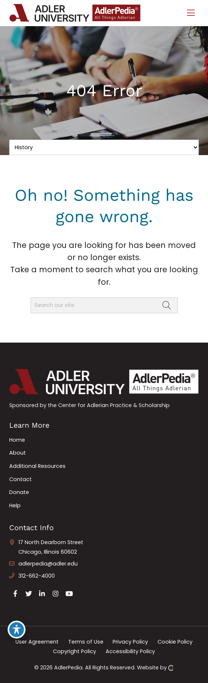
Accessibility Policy (130, 651)
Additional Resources (37, 466)
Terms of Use (85, 641)
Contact (20, 479)
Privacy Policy (130, 641)
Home (17, 440)
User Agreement (37, 641)
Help (15, 505)
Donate (19, 492)
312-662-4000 (36, 575)
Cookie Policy (175, 641)
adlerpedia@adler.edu (48, 563)
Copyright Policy (74, 651)
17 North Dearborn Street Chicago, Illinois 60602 (50, 547)
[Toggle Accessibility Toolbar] (16, 629)
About (17, 452)
